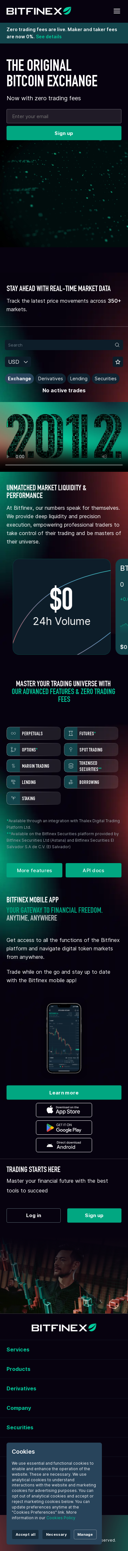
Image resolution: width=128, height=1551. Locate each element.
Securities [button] (106, 378)
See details (49, 36)
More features (34, 870)
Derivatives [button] (50, 378)
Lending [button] (79, 378)
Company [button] (19, 1408)
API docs (93, 870)
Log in (33, 1215)
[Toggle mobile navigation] (117, 11)
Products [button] (18, 1369)
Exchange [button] (19, 378)
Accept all (25, 1534)
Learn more (64, 1093)
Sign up (64, 133)
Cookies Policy (60, 1517)
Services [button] (18, 1349)
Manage (85, 1534)
